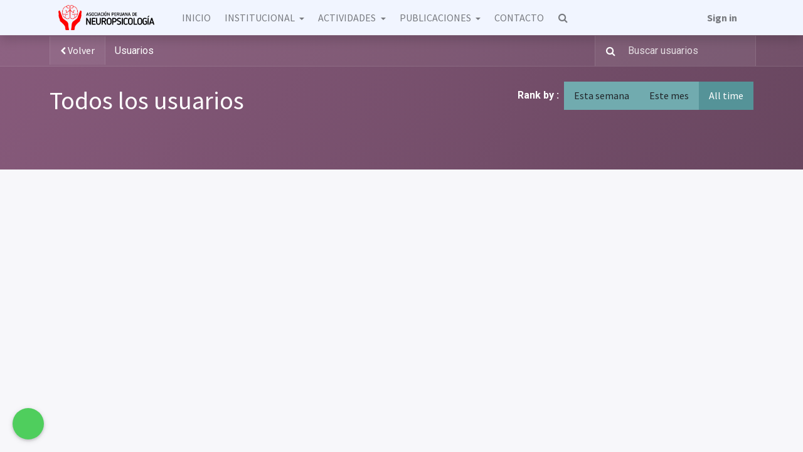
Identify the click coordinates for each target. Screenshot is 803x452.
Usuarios (134, 50)
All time (726, 95)
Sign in (722, 17)
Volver (77, 50)
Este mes (669, 95)
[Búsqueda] (607, 51)
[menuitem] (195, 17)
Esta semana (601, 95)
